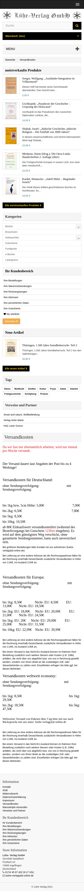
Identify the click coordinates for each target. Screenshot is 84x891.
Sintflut (32, 389)
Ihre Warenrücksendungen (18, 286)
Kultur (43, 389)
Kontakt (7, 787)
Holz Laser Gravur (13, 425)
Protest (44, 394)
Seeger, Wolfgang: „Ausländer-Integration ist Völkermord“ (48, 80)
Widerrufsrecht (10, 793)
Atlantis (74, 389)
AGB (5, 790)
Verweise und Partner (14, 810)
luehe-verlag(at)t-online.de (19, 875)
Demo (7, 389)
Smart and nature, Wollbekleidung (22, 414)
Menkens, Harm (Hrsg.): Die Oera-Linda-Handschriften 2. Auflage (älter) (46, 155)
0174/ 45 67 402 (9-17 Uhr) (19, 872)
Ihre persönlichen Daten (16, 303)
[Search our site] (38, 26)
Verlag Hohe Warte (14, 420)
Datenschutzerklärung (14, 797)
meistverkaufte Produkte (23, 70)
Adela (63, 389)
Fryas (53, 389)
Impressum (8, 800)
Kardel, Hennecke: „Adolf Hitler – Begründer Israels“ (48, 180)
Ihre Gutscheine (12, 308)
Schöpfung (30, 394)
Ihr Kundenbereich (19, 271)
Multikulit (19, 389)
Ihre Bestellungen (13, 280)
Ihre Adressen (11, 297)
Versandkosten (10, 803)
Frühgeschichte (12, 394)
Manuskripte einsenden (15, 807)
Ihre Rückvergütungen (15, 291)
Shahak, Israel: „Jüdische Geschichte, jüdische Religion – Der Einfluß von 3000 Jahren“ (49, 130)
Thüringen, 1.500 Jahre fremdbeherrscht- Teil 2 (49, 345)
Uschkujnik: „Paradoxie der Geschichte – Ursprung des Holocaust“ (46, 105)
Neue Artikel (14, 332)
